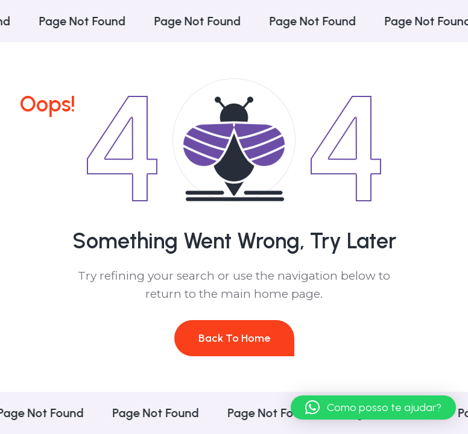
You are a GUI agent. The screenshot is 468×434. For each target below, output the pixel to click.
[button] (373, 407)
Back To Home (234, 338)
